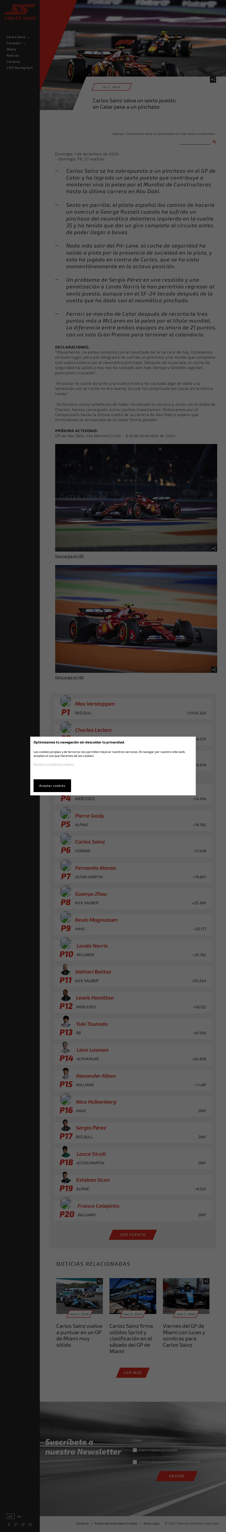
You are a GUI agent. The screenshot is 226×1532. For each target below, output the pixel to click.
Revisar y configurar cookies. (54, 764)
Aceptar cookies (52, 785)
